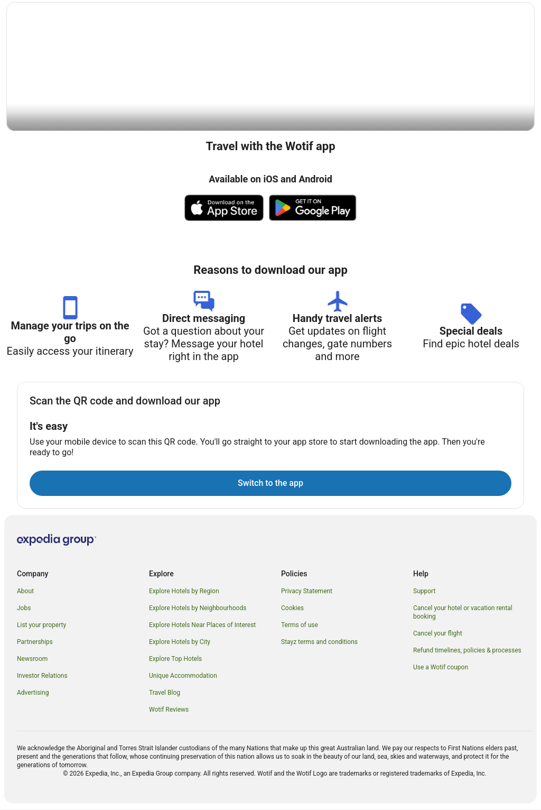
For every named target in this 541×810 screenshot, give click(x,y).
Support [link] (424, 591)
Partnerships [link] (35, 642)
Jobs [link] (24, 608)
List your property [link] (41, 625)
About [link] (25, 591)
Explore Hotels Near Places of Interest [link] (202, 625)
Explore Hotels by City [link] (179, 642)
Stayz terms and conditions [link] (319, 642)
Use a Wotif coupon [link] (440, 667)
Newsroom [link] (32, 659)
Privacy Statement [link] (306, 591)
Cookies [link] (292, 608)
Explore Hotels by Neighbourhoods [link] (197, 608)
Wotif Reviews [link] (169, 710)
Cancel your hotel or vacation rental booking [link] (462, 613)
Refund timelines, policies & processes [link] (467, 651)
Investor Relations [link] (42, 676)
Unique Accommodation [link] (183, 676)
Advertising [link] (33, 693)
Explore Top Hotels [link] (175, 659)
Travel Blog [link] (164, 693)
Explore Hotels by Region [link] (184, 591)
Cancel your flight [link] (437, 634)
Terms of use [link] (299, 625)
